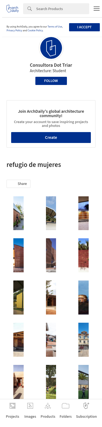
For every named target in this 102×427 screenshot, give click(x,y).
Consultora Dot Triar (51, 65)
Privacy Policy (14, 30)
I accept (84, 27)
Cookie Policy (35, 30)
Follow (51, 81)
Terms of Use (55, 27)
